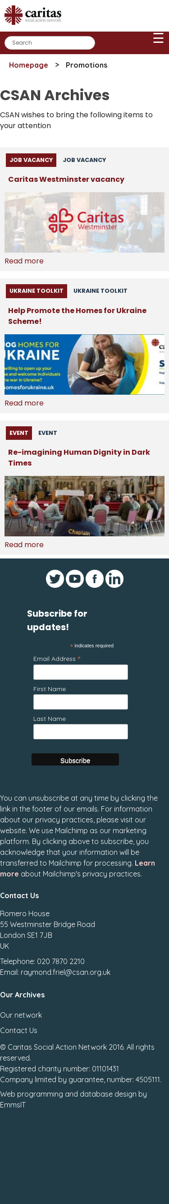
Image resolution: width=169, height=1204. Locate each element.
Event (18, 433)
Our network (21, 1014)
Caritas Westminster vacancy (66, 179)
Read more (24, 261)
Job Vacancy (31, 160)
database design (108, 1093)
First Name (49, 689)
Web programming (31, 1093)
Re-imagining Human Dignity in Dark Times (79, 457)
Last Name (49, 719)
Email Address (56, 658)
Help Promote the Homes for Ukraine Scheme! (77, 316)
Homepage (28, 64)
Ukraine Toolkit (36, 291)
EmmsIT (13, 1104)
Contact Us (18, 1030)
